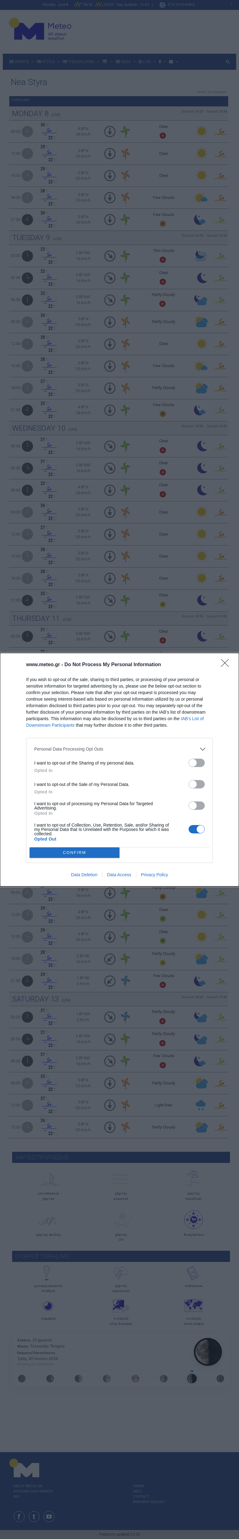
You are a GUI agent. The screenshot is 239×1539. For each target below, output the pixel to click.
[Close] (227, 665)
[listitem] (119, 749)
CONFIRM (74, 852)
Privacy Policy (154, 874)
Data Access (119, 874)
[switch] (197, 763)
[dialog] (119, 769)
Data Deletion (84, 874)
